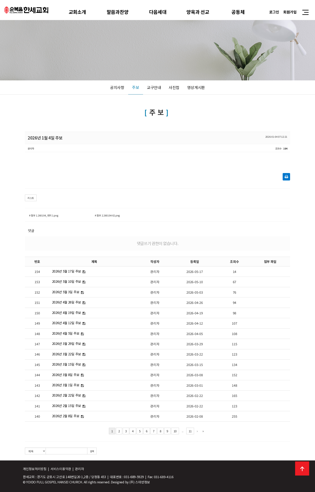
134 (234, 364)
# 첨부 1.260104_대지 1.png (43, 215)
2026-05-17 (194, 271)
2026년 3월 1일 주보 (66, 384)
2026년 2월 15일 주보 (66, 405)
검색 (92, 451)
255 (234, 416)
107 (234, 323)
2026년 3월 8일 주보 (66, 374)
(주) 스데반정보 (139, 482)
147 (37, 343)
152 (37, 292)
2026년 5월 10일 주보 (66, 281)
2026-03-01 (194, 385)
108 (234, 333)
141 (37, 406)
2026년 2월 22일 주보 (66, 395)
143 (37, 385)
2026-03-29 (194, 343)
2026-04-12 (194, 323)
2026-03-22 (194, 354)
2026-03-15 (194, 364)
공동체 (238, 12)
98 (234, 313)
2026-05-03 (194, 292)
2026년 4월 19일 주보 (66, 312)
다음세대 (157, 12)
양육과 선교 (198, 12)
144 (37, 374)
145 (37, 364)
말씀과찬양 (117, 12)
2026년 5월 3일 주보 (66, 291)
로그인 (274, 11)
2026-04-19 (194, 313)
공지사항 (117, 87)
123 (234, 354)
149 (37, 323)
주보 (135, 87)
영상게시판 (196, 87)
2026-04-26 (194, 302)
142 (37, 395)
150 (37, 313)
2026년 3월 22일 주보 (66, 354)
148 (37, 333)
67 (234, 281)
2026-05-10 (194, 281)
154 (37, 271)
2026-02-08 (194, 416)
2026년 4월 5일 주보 (66, 333)
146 (37, 354)
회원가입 (290, 11)
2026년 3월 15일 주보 (66, 364)
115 (234, 343)
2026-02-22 (194, 395)
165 (234, 395)
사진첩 (174, 87)
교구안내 (154, 87)
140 (37, 416)
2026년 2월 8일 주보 (66, 415)
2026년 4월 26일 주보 (66, 302)
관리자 (154, 271)
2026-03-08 (194, 374)
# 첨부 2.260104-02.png (107, 215)
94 (234, 302)
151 (37, 302)
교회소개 (77, 12)
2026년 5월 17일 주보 (66, 271)
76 (234, 292)
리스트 (31, 198)
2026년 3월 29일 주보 (66, 343)
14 (234, 271)
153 (37, 281)
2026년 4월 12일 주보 (66, 322)
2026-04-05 (194, 333)
